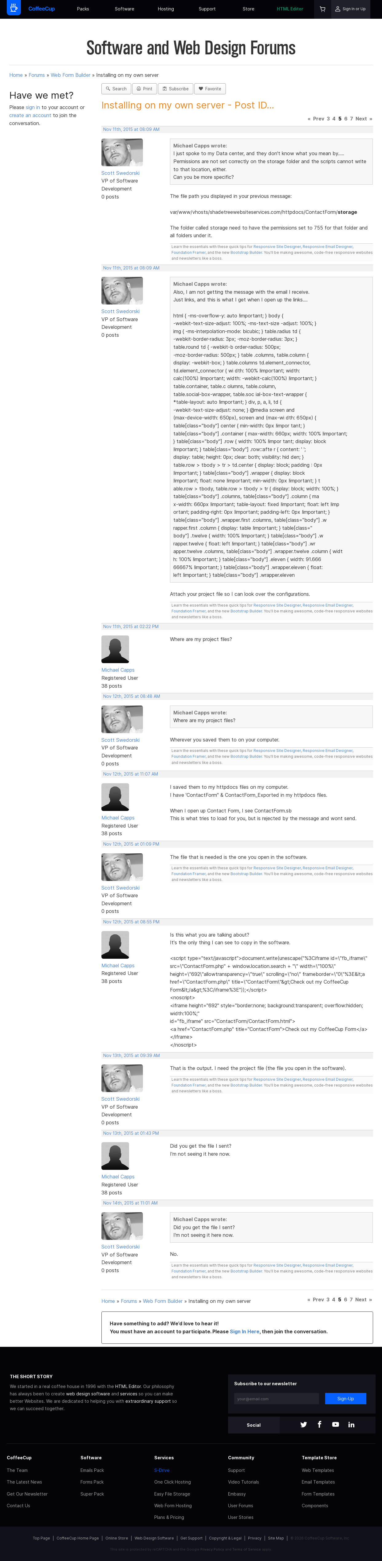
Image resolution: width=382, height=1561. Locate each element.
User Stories (241, 1517)
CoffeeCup (19, 1457)
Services (164, 1457)
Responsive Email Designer (327, 246)
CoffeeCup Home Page (78, 1538)
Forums (37, 75)
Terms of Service (246, 1549)
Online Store (116, 1538)
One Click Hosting (172, 1481)
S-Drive (162, 1470)
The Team (17, 1470)
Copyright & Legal (225, 1538)
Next (361, 119)
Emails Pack (92, 1470)
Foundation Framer (188, 252)
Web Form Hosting (173, 1505)
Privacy (255, 1538)
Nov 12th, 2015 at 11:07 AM (130, 774)
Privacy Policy (212, 1549)
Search (116, 88)
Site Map (276, 1538)
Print (144, 88)
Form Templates (318, 1493)
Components (315, 1505)
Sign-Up (345, 1398)
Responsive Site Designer (277, 246)
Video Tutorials (243, 1481)
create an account (30, 115)
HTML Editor (290, 8)
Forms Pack (92, 1481)
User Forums (240, 1505)
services (128, 1393)
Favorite (210, 88)
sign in (33, 107)
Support (207, 8)
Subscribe (176, 88)
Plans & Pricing (169, 1517)
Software (124, 8)
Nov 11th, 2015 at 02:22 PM (131, 626)
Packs (83, 8)
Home (16, 75)
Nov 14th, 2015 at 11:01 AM (130, 1203)
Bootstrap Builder (246, 252)
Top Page (41, 1538)
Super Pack (92, 1493)
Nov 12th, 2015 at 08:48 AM (131, 696)
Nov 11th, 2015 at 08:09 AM (131, 129)
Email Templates (318, 1481)
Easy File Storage (172, 1493)
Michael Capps (118, 670)
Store (248, 8)
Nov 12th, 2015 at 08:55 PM (131, 921)
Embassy (237, 1493)
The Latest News (24, 1481)
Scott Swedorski (120, 173)
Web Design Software (154, 1538)
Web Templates (318, 1470)
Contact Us (18, 1505)
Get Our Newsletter (27, 1493)
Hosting (166, 8)
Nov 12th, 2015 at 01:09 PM (131, 844)
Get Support (191, 1538)
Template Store (319, 1457)
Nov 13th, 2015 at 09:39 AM (131, 1055)
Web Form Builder (70, 75)
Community (241, 1457)
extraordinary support (148, 1401)
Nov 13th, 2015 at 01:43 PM (131, 1133)
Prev (318, 119)
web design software (88, 1393)
